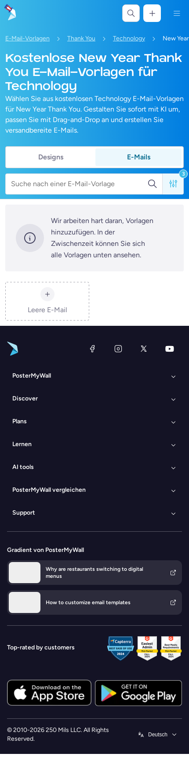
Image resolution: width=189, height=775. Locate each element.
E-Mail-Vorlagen (27, 38)
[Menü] (176, 13)
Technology (129, 38)
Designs (50, 157)
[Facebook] (92, 348)
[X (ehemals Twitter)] (144, 348)
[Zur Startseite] (9, 13)
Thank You (81, 38)
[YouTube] (169, 348)
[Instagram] (118, 348)
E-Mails (138, 157)
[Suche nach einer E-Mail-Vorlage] (79, 184)
